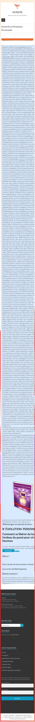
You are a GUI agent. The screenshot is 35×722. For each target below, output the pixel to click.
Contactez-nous (6, 664)
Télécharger (8, 550)
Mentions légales (6, 667)
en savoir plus (15, 634)
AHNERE (17, 12)
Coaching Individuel (7, 661)
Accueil (3, 652)
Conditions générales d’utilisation (11, 670)
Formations (4, 655)
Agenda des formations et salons (10, 658)
